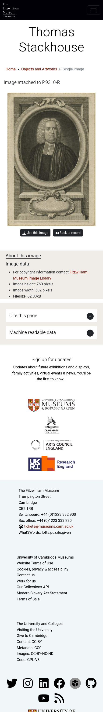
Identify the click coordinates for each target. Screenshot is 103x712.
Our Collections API (33, 587)
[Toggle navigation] (93, 10)
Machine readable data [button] (32, 332)
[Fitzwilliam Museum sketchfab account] (76, 683)
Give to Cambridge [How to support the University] (32, 635)
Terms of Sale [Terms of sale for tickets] (28, 599)
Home (11, 69)
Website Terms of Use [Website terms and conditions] (35, 563)
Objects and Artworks (39, 69)
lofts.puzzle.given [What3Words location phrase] (56, 532)
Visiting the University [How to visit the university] (35, 630)
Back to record (68, 233)
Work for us (26, 581)
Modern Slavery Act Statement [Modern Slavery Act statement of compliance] (42, 593)
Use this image (35, 233)
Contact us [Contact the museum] (26, 575)
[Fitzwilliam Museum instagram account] (28, 683)
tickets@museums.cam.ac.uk (48, 526)
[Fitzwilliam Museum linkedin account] (60, 683)
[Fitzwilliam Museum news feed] (59, 698)
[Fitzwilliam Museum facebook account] (44, 683)
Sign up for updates (51, 359)
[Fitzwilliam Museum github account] (91, 683)
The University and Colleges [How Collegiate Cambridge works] (40, 623)
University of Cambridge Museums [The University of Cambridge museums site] (45, 557)
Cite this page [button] (23, 315)
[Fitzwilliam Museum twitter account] (12, 683)
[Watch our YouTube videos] (44, 698)
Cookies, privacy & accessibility (42, 569)
